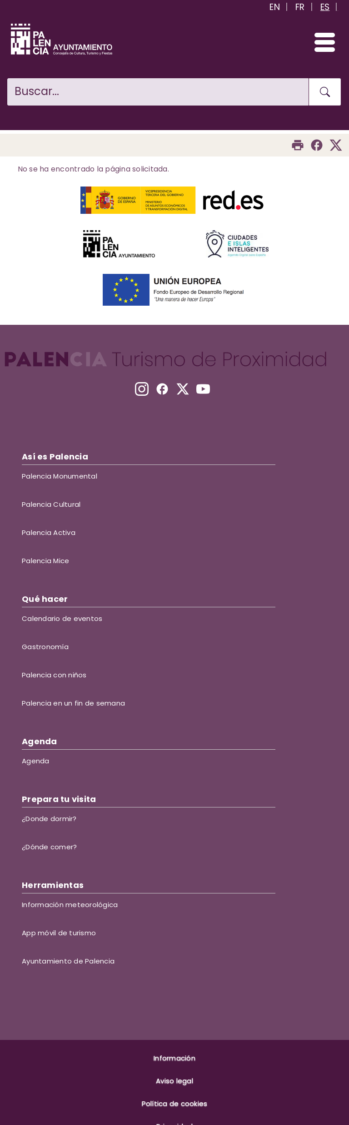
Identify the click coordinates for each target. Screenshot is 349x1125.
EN (274, 7)
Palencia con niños (54, 675)
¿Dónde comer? (49, 847)
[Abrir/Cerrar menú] (320, 41)
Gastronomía (45, 646)
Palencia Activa (48, 532)
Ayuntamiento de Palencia (68, 961)
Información (174, 1058)
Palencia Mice (45, 560)
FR (300, 7)
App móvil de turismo (59, 933)
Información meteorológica (70, 904)
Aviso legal (174, 1080)
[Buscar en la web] (158, 92)
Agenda (36, 761)
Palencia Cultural (51, 504)
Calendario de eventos (62, 618)
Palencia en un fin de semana (73, 703)
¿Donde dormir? (49, 818)
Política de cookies (175, 1103)
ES (325, 7)
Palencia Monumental (59, 476)
